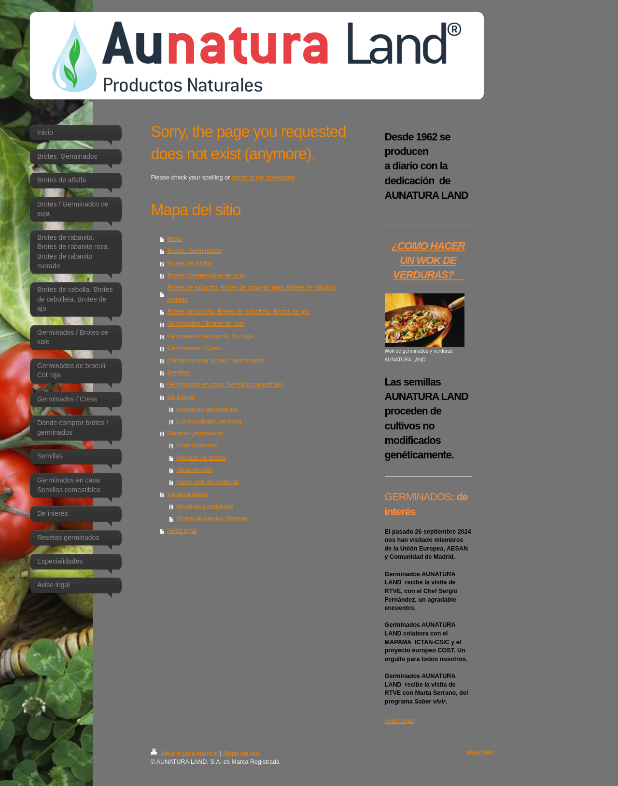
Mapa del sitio (242, 753)
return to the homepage (263, 177)
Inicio (174, 238)
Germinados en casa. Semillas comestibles (225, 384)
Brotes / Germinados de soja (205, 275)
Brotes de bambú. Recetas (212, 518)
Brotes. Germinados (194, 251)
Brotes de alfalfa (189, 263)
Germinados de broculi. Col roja (210, 336)
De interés (181, 397)
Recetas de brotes (200, 458)
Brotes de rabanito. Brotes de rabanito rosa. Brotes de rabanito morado (252, 293)
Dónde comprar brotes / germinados (216, 360)
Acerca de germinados (206, 409)
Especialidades (187, 494)
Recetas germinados (195, 433)
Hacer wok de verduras (207, 482)
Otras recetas (194, 470)
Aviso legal (182, 530)
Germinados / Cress (194, 348)
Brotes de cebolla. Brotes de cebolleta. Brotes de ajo (238, 311)
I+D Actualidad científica (208, 421)
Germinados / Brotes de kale (205, 323)
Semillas (178, 372)
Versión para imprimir (185, 753)
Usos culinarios (196, 445)
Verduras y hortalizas (204, 506)
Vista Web (479, 752)
